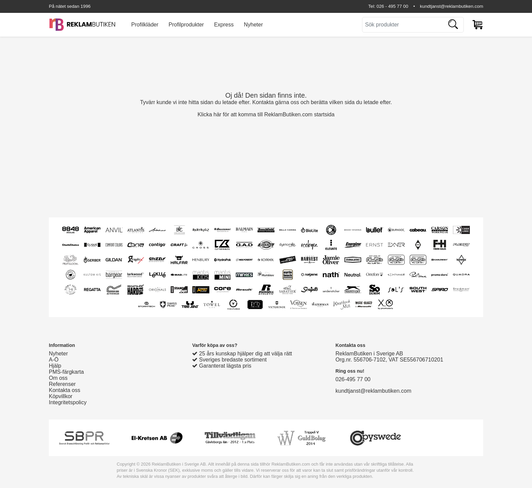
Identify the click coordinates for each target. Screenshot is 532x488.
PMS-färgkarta (66, 372)
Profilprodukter (186, 24)
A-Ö (53, 360)
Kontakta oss (64, 390)
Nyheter (253, 24)
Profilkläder (144, 24)
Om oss (58, 378)
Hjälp (55, 366)
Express (224, 24)
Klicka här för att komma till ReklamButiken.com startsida (266, 114)
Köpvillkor (60, 396)
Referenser (62, 384)
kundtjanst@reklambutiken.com (451, 6)
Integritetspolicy (68, 402)
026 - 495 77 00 (392, 6)
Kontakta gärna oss (275, 102)
